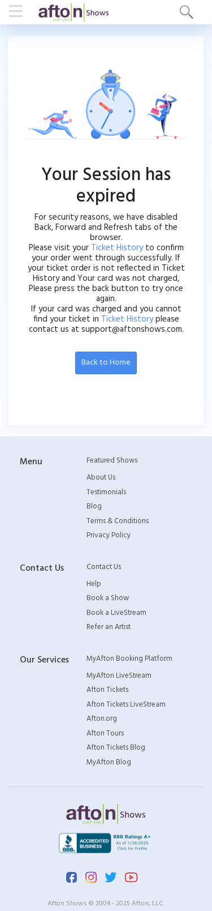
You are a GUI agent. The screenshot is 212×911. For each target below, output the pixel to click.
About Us (100, 478)
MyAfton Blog (108, 762)
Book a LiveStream (116, 613)
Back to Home (106, 362)
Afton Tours (105, 733)
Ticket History (117, 248)
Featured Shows (111, 461)
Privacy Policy (108, 535)
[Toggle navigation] (19, 12)
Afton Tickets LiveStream (126, 705)
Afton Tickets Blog (115, 748)
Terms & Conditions (117, 521)
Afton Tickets (107, 690)
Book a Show (107, 598)
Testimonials (106, 492)
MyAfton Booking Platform (129, 659)
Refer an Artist (108, 627)
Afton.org (101, 719)
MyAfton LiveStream (119, 676)
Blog (94, 506)
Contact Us (103, 567)
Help (93, 584)
